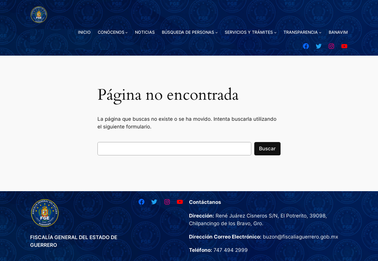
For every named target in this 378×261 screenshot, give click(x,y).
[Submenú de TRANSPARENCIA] (320, 32)
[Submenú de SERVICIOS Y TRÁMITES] (275, 32)
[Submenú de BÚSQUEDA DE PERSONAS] (216, 32)
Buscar (267, 149)
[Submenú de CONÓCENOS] (126, 32)
